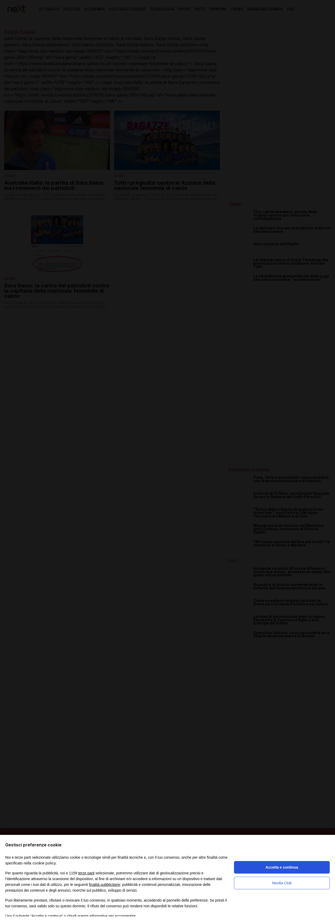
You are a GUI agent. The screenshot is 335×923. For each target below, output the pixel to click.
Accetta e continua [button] (282, 867)
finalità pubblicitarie (104, 884)
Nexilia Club (282, 883)
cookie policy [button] (44, 863)
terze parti (86, 873)
